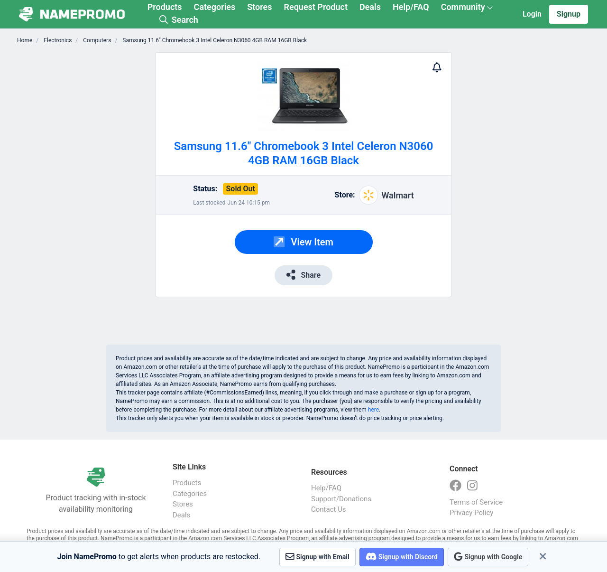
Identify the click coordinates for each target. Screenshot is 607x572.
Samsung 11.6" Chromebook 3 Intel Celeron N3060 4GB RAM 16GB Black (214, 40)
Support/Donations (341, 499)
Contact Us (328, 509)
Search (178, 20)
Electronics (57, 40)
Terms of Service (476, 502)
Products (164, 7)
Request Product (316, 7)
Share (303, 275)
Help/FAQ (411, 7)
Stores (259, 7)
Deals (370, 7)
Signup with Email (317, 556)
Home (24, 40)
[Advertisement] (98, 194)
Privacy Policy (471, 512)
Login (532, 14)
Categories (215, 7)
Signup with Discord (402, 556)
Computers (96, 40)
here (373, 409)
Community (463, 7)
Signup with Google (488, 556)
